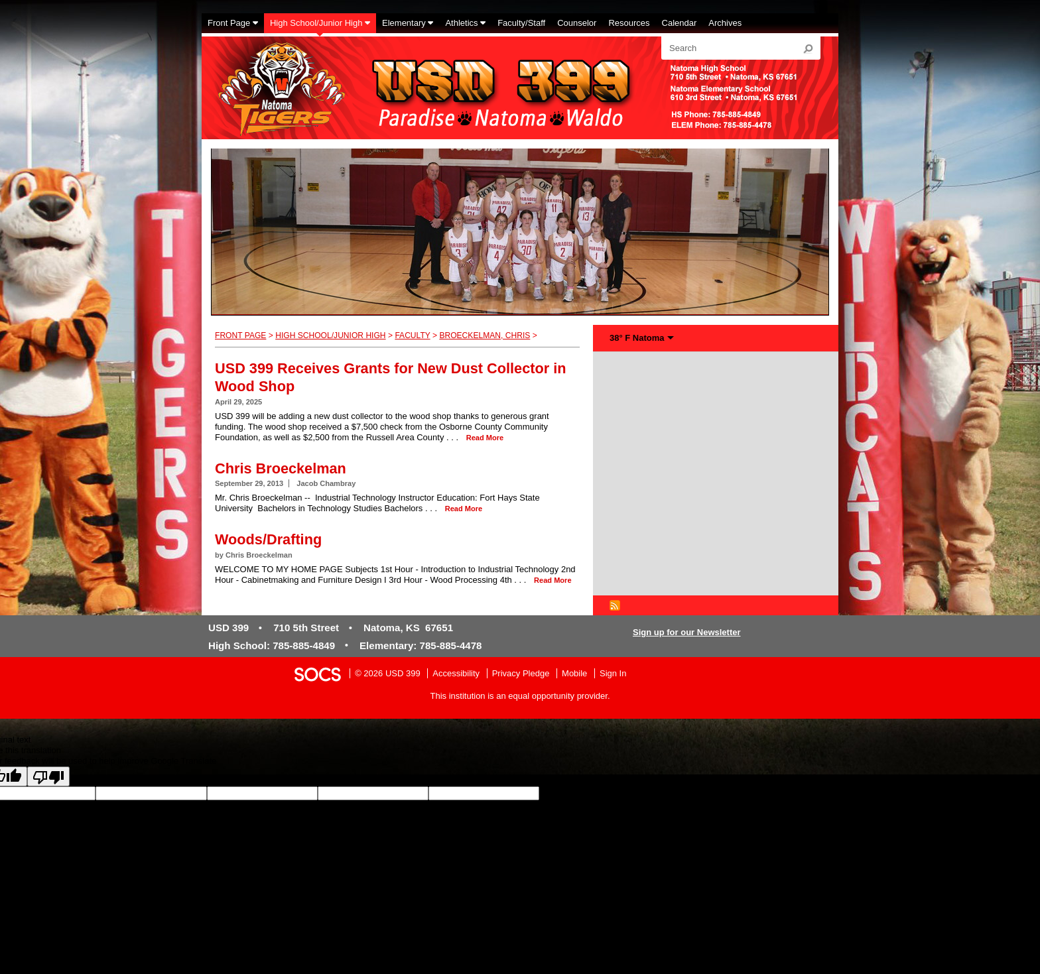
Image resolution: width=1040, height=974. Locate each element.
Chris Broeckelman (280, 468)
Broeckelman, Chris (484, 335)
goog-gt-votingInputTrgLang (699, 793)
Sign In (613, 673)
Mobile (574, 673)
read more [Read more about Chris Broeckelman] (463, 509)
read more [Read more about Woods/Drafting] (552, 580)
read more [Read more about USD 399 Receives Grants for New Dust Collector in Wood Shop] (484, 438)
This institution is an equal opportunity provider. (520, 696)
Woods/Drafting (268, 539)
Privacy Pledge (521, 673)
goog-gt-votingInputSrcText (803, 793)
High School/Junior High (330, 335)
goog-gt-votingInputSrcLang (592, 793)
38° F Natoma (637, 338)
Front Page (240, 335)
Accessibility (456, 673)
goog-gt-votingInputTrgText (906, 793)
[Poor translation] (48, 776)
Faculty (412, 335)
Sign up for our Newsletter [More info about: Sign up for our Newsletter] (687, 632)
